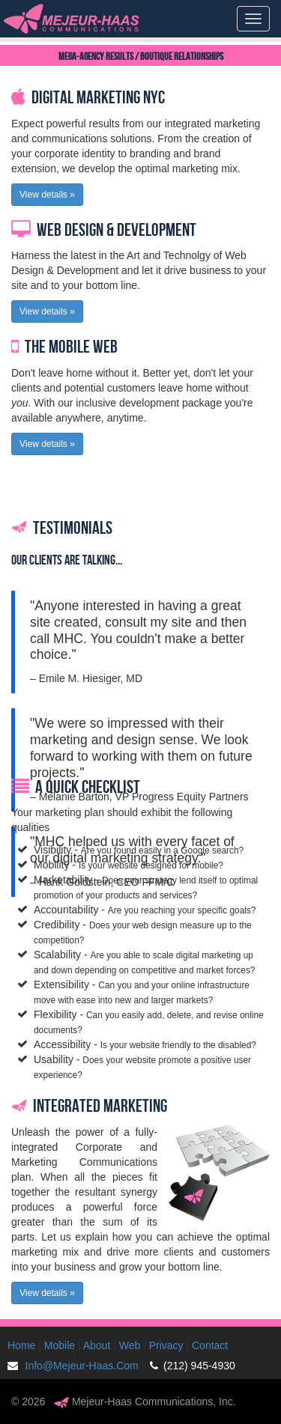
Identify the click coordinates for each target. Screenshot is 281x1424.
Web (130, 1345)
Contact (210, 1345)
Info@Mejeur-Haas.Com (76, 1366)
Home (21, 1345)
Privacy (166, 1345)
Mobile (59, 1345)
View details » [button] (47, 194)
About (97, 1345)
